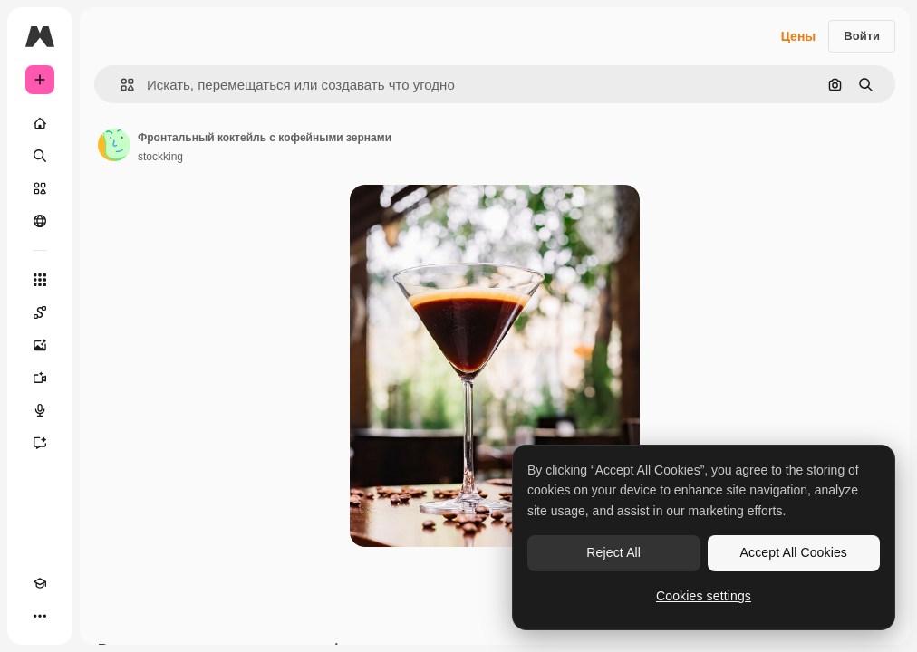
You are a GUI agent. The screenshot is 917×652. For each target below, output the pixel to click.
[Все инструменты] (39, 279)
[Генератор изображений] (39, 345)
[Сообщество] (39, 220)
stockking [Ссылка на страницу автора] (160, 156)
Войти (862, 36)
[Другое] (39, 615)
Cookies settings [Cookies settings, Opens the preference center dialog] (703, 596)
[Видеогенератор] (39, 377)
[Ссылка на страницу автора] (114, 145)
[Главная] (39, 123)
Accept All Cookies (793, 552)
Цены (798, 36)
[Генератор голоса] (39, 410)
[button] (120, 84)
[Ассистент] (39, 442)
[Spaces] (39, 312)
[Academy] (39, 583)
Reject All (613, 552)
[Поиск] (39, 155)
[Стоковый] (39, 188)
